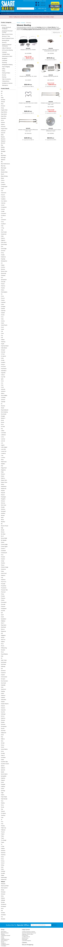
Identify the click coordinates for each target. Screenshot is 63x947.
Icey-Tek (3, 376)
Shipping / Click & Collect (27, 934)
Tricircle (3, 832)
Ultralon (3, 848)
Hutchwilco (3, 368)
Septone (3, 718)
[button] (40, 0)
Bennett (3, 143)
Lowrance (3, 453)
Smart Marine (4, 749)
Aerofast (3, 99)
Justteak (3, 401)
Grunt (2, 327)
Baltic (2, 134)
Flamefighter (4, 292)
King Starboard (4, 410)
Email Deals (24, 939)
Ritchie (2, 637)
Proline (2, 600)
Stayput (3, 780)
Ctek (2, 225)
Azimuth (3, 132)
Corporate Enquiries (26, 940)
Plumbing (9, 62)
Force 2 (3, 298)
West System (4, 887)
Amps (2, 108)
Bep (2, 145)
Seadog (3, 691)
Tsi (1, 844)
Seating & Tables (9, 73)
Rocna (2, 645)
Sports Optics (4, 774)
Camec (2, 182)
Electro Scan (4, 271)
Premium (3, 592)
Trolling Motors (9, 81)
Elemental (3, 273)
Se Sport (3, 679)
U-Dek (2, 846)
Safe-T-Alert (4, 660)
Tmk (2, 823)
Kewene (3, 405)
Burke (2, 178)
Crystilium (3, 223)
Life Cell (3, 441)
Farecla (2, 283)
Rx (1, 658)
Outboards (9, 60)
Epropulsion (4, 279)
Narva (2, 519)
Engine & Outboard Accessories (9, 45)
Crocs (2, 221)
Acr (2, 95)
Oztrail (2, 561)
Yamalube (3, 914)
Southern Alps (4, 761)
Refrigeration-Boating (9, 64)
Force (2, 296)
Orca (2, 554)
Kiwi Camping (4, 412)
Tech (2, 801)
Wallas (2, 875)
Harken (3, 339)
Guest (2, 329)
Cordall (2, 211)
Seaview (3, 707)
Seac (2, 687)
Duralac (3, 254)
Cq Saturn (3, 215)
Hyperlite (3, 372)
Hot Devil (3, 366)
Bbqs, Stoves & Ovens (9, 34)
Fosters (3, 300)
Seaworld (3, 710)
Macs (2, 459)
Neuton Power (4, 525)
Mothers (3, 509)
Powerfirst (3, 585)
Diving (2, 936)
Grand (2, 323)
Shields (2, 722)
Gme (2, 316)
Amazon (3, 105)
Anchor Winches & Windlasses (9, 28)
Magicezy (3, 470)
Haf (2, 337)
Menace (3, 501)
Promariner (3, 602)
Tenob (2, 807)
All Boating (3, 25)
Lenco (2, 436)
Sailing (9, 70)
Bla (2, 161)
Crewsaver (3, 219)
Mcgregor (3, 496)
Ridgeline (3, 635)
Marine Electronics (5, 939)
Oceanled (3, 550)
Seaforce (3, 695)
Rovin (2, 652)
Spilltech (3, 767)
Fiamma (3, 285)
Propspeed (3, 608)
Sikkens (3, 739)
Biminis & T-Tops (9, 36)
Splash (2, 772)
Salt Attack (3, 662)
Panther (3, 563)
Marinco (3, 478)
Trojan (2, 838)
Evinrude (3, 281)
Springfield (3, 776)
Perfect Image (4, 567)
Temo (2, 805)
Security (9, 75)
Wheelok (3, 892)
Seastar (3, 701)
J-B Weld (3, 397)
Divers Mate (4, 244)
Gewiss (2, 314)
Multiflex (3, 513)
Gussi (2, 333)
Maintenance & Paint (9, 56)
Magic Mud (3, 468)
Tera (2, 809)
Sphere (2, 765)
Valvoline (3, 850)
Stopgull (3, 784)
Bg (1, 153)
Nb (1, 523)
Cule (2, 230)
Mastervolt (3, 488)
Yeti (2, 916)
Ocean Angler (4, 544)
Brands (2, 941)
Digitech (3, 240)
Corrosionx (3, 213)
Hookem (3, 362)
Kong (2, 420)
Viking (2, 865)
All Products (3, 931)
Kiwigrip (3, 416)
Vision (2, 869)
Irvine (2, 387)
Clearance (57, 13)
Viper (2, 867)
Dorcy (2, 252)
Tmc (2, 821)
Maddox (3, 463)
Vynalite (3, 873)
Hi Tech (3, 354)
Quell (2, 614)
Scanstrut (3, 672)
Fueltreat (3, 302)
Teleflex (3, 803)
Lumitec (3, 457)
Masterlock (3, 486)
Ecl (1, 263)
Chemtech (3, 192)
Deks (2, 236)
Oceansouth (4, 552)
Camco (2, 180)
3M (2, 91)
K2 (1, 403)
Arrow (2, 120)
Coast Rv (3, 196)
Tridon (2, 836)
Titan (2, 817)
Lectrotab (3, 432)
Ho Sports (3, 356)
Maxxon (3, 494)
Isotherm (3, 391)
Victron (2, 863)
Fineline (3, 288)
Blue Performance (5, 163)
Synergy (3, 790)
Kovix (2, 424)
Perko (2, 571)
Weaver (3, 881)
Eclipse (2, 265)
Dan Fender (4, 232)
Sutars (2, 788)
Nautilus (3, 521)
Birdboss (3, 159)
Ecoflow (3, 267)
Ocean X (3, 548)
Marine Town (4, 482)
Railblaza (3, 621)
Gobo (2, 319)
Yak (2, 910)
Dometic (3, 250)
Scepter (3, 674)
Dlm (2, 246)
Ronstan (3, 650)
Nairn (2, 517)
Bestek (2, 149)
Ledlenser (3, 434)
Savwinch (3, 670)
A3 (1, 93)
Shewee (3, 720)
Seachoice (3, 689)
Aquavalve (3, 118)
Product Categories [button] (6, 22)
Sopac (2, 759)
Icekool (3, 374)
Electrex (3, 269)
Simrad (2, 743)
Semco (2, 716)
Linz (2, 443)
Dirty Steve (3, 242)
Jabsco (2, 393)
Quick (2, 616)
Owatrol (3, 559)
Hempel (3, 350)
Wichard (3, 894)
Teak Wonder (4, 798)
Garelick (3, 308)
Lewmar (3, 439)
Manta (2, 476)
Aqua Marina (4, 112)
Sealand (3, 697)
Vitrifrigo (3, 871)
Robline (3, 641)
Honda (2, 360)
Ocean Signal (4, 546)
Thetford (3, 815)
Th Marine (3, 813)
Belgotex (3, 141)
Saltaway (3, 666)
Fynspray (3, 306)
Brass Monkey (4, 176)
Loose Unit (3, 451)
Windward (3, 906)
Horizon (3, 364)
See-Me (3, 712)
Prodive (3, 596)
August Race (4, 128)
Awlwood (3, 130)
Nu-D (2, 536)
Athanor (3, 122)
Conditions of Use (26, 936)
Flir (1, 294)
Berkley (3, 147)
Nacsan (3, 515)
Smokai (3, 753)
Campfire (3, 184)
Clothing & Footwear (5, 935)
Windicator (3, 904)
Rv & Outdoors (4, 940)
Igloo (2, 379)
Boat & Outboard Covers (9, 38)
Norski (2, 530)
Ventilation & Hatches (9, 83)
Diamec (3, 238)
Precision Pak (4, 590)
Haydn (2, 343)
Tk (1, 819)
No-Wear (3, 534)
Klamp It (3, 418)
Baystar (3, 137)
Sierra (2, 734)
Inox (2, 383)
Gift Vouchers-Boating (7, 50)
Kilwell (2, 408)
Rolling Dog (4, 647)
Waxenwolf (3, 879)
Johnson (3, 399)
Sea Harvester (4, 681)
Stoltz (2, 782)
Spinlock (3, 770)
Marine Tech (4, 480)
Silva (2, 741)
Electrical (9, 42)
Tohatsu (3, 825)
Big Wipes (3, 155)
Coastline (3, 199)
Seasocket (3, 699)
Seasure (3, 705)
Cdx (2, 190)
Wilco (2, 896)
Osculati (3, 556)
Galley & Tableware (9, 48)
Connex (3, 209)
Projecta (3, 598)
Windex (3, 902)
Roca (2, 643)
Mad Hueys (3, 461)
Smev (2, 751)
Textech (3, 811)
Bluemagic (3, 168)
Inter (2, 385)
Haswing (3, 341)
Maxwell (3, 492)
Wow (2, 908)
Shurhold (3, 730)
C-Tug (2, 228)
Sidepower (3, 732)
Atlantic (3, 124)
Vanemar (3, 852)
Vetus (2, 858)
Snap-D (3, 755)
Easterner (3, 256)
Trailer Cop (3, 827)
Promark (3, 604)
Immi (2, 381)
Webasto (3, 883)
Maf (2, 465)
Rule (2, 656)
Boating (23, 22)
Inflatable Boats (9, 54)
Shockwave (3, 726)
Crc (2, 217)
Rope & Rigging (9, 66)
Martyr (2, 484)
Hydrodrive (3, 370)
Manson (3, 474)
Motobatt (3, 511)
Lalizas (2, 430)
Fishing (2, 938)
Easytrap (3, 259)
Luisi (2, 455)
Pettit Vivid (3, 573)
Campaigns (3, 945)
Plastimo (3, 575)
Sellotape (3, 714)
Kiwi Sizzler (3, 414)
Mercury (3, 503)
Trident (2, 834)
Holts (2, 358)
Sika (2, 736)
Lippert (2, 445)
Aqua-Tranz (3, 116)
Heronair (3, 352)
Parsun (2, 565)
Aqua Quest (4, 114)
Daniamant (3, 234)
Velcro (2, 856)
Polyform (3, 579)
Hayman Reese (4, 345)
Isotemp (3, 389)
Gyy (2, 335)
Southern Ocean (5, 763)
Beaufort (3, 139)
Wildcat (3, 898)
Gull (2, 331)
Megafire (3, 499)
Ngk (2, 527)
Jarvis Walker (4, 395)
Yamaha (3, 912)
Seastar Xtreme (4, 703)
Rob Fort (3, 639)
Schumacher (4, 676)
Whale (2, 890)
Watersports (9, 85)
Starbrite (3, 778)
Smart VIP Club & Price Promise (29, 932)
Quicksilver (3, 619)
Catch (2, 188)
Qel (2, 612)
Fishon (2, 290)
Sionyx (2, 745)
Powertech (3, 587)
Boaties (3, 170)
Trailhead (3, 830)
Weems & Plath (5, 885)
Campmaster (4, 186)
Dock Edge (3, 248)
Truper (2, 842)
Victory (2, 861)
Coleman (3, 203)
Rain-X (2, 623)
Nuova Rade (4, 538)
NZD (44, 0)
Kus (2, 428)
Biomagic (3, 157)
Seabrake (3, 685)
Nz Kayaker (3, 540)
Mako (2, 472)
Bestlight (3, 151)
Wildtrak (3, 900)
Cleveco (3, 194)
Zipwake (3, 918)
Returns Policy (25, 938)
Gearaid (3, 312)
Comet (2, 205)
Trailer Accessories (9, 79)
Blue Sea (3, 165)
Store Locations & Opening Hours (30, 0)
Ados (2, 97)
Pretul (2, 594)
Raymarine (3, 625)
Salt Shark (3, 664)
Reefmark (3, 627)
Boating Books (9, 40)
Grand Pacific (4, 325)
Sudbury (3, 786)
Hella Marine (4, 348)
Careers (24, 942)
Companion (4, 207)
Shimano (3, 724)
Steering (9, 77)
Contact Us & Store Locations (28, 931)
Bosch (2, 174)
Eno (2, 277)
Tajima (2, 794)
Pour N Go (3, 581)
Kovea (2, 422)
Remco (3, 629)
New (61, 13)
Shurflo (2, 728)
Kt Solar (3, 426)
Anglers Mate (4, 110)
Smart (2, 747)
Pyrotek (3, 610)
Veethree (3, 854)
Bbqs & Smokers (11, 13)
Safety (9, 68)
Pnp (2, 577)
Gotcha (3, 321)
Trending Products (5, 944)
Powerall (3, 583)
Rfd (2, 633)
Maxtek (3, 490)
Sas (2, 668)
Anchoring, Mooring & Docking (9, 31)
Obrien (2, 542)
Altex (2, 103)
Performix (3, 569)
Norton (2, 532)
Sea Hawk (3, 683)
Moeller (3, 507)
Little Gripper (4, 447)
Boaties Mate (4, 172)
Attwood (3, 126)
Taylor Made (4, 796)
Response (3, 631)
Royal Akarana (4, 654)
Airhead (3, 101)
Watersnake (4, 877)
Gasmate (3, 310)
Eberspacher (4, 261)
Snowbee (3, 757)
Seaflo (2, 693)
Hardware (9, 52)
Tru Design (3, 840)
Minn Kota (3, 505)
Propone (3, 606)
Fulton (2, 304)
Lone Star (3, 449)
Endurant (3, 275)
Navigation (9, 58)
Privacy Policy (25, 935)
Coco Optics (4, 201)
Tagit (2, 792)
